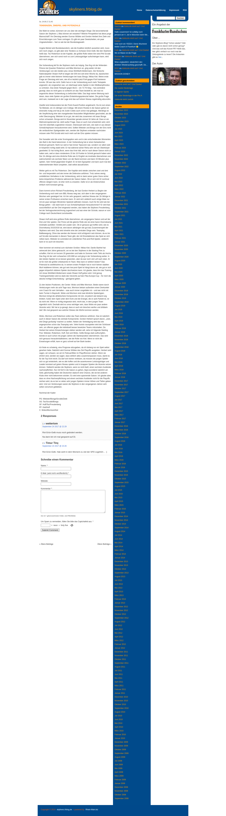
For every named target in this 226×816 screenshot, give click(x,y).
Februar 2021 (120, 238)
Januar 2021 (120, 242)
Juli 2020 (118, 264)
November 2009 (121, 746)
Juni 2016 (119, 449)
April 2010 (119, 727)
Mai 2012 (118, 633)
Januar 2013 (120, 603)
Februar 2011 (120, 689)
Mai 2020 (118, 272)
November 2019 (121, 294)
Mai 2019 (118, 317)
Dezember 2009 (121, 742)
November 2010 (121, 701)
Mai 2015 (118, 497)
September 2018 (122, 347)
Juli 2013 (118, 580)
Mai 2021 (118, 227)
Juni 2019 (119, 313)
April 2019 (119, 321)
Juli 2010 (118, 716)
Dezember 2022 (121, 155)
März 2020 (119, 279)
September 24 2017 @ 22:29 (54, 426)
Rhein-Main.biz (92, 809)
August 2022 (120, 170)
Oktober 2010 (120, 704)
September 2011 (122, 663)
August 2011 (120, 667)
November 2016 (121, 430)
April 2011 (119, 682)
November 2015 (121, 475)
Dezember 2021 (121, 200)
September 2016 (122, 437)
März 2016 (119, 460)
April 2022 (119, 185)
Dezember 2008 (121, 787)
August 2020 (120, 261)
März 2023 (119, 144)
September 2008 (122, 798)
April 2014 (119, 546)
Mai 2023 (118, 136)
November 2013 (121, 565)
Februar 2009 (120, 780)
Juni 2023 (119, 133)
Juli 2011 (118, 670)
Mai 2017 (118, 407)
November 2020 (121, 249)
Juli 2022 (118, 174)
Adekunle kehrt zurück (124, 99)
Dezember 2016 (121, 426)
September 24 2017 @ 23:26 (54, 446)
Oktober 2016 (120, 434)
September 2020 (122, 257)
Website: (44, 481)
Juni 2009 (119, 765)
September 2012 (122, 618)
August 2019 (120, 306)
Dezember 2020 (121, 245)
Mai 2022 (118, 182)
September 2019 (122, 302)
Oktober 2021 (120, 208)
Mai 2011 (118, 678)
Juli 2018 (118, 355)
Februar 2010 (120, 734)
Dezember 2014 (121, 516)
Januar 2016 (120, 467)
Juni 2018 (119, 358)
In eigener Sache (122, 92)
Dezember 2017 (121, 381)
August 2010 (120, 712)
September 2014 (122, 528)
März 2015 (119, 505)
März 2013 (119, 595)
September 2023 (122, 121)
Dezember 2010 (121, 697)
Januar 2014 (120, 558)
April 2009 (119, 772)
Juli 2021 (118, 219)
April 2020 (119, 276)
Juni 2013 (119, 584)
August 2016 (120, 441)
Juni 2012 (119, 629)
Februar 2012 (120, 644)
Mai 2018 (118, 362)
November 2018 (121, 339)
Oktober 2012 (120, 614)
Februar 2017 (120, 418)
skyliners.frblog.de (85, 9)
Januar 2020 (120, 287)
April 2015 (119, 501)
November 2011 (121, 655)
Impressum (174, 10)
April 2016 (119, 456)
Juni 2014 (119, 539)
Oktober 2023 (120, 118)
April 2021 (119, 230)
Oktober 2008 (120, 795)
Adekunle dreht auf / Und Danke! (135, 50)
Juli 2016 (118, 445)
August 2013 (120, 576)
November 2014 (121, 520)
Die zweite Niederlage (124, 88)
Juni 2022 (119, 178)
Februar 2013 (120, 599)
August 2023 (120, 125)
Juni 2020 (119, 268)
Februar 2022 (120, 193)
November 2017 (121, 385)
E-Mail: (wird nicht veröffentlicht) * (55, 473)
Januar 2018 (120, 377)
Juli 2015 (118, 490)
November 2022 (121, 159)
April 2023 (119, 140)
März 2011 (119, 686)
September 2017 (122, 392)
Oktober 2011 (120, 659)
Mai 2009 (118, 768)
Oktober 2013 (120, 569)
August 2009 (120, 757)
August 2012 (120, 622)
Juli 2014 (118, 535)
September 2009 (122, 753)
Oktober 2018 (120, 343)
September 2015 (122, 482)
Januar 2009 (120, 783)
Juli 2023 (118, 129)
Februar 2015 (120, 509)
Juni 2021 (119, 223)
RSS (185, 10)
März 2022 (119, 189)
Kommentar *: (46, 489)
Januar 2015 (120, 513)
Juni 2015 (119, 494)
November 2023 (121, 114)
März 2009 (119, 776)
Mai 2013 (118, 588)
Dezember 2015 (121, 471)
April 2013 (119, 591)
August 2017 (120, 396)
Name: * (44, 465)
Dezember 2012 (121, 607)
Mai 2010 (118, 723)
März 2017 (119, 415)
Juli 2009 (118, 761)
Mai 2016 (118, 452)
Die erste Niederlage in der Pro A (128, 95)
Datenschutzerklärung (156, 10)
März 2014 (119, 550)
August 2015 (120, 486)
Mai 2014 (118, 543)
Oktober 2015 (120, 479)
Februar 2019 (120, 328)
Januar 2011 (120, 693)
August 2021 (120, 215)
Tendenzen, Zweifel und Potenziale (59, 25)
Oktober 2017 (120, 388)
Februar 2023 (120, 148)
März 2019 (119, 324)
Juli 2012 (118, 625)
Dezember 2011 (121, 652)
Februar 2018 (120, 373)
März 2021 (119, 234)
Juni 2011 (119, 674)
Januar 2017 (120, 422)
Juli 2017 (118, 400)
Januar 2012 (120, 648)
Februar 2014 (120, 554)
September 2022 (122, 166)
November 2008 (121, 791)
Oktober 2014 (120, 524)
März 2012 (119, 640)
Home (139, 10)
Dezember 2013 (121, 561)
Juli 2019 (118, 309)
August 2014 (120, 531)
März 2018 (119, 370)
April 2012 (119, 637)
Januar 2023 (120, 151)
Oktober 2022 (120, 163)
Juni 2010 (119, 719)
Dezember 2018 (121, 336)
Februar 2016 (120, 464)
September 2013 (122, 573)
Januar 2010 (120, 738)
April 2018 (119, 366)
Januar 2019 (120, 332)
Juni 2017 (119, 403)
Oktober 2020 (120, 253)
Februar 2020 (120, 283)
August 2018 (120, 351)
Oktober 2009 (120, 749)
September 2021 (122, 212)
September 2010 (122, 708)
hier (159, 57)
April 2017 (119, 411)
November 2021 (121, 204)
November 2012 (121, 610)
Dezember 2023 (121, 110)
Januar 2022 (120, 197)
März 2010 (119, 731)
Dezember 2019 (121, 291)
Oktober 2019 (120, 298)
